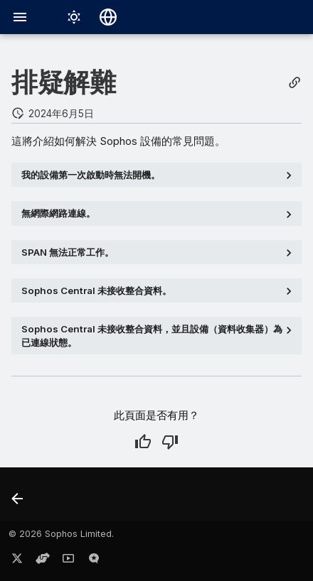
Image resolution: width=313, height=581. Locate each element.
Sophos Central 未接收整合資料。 (96, 290)
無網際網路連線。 (58, 213)
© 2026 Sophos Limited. (61, 533)
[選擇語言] (108, 17)
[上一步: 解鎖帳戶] (18, 499)
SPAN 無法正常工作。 (67, 252)
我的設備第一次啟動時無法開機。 (90, 174)
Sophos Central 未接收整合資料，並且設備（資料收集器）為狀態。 (151, 335)
